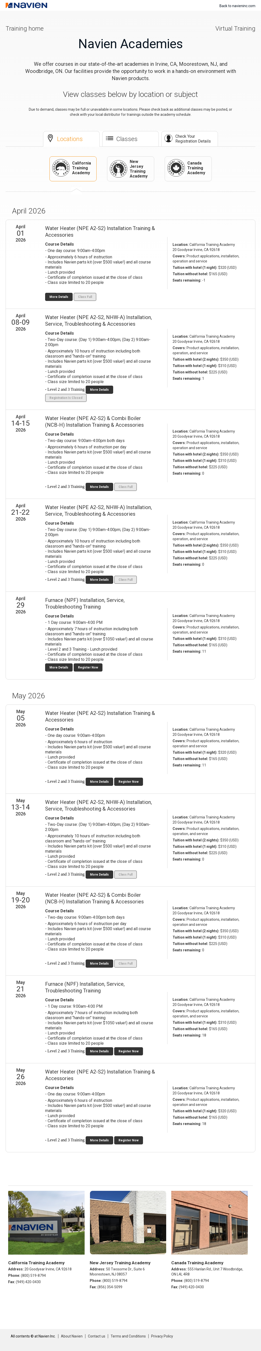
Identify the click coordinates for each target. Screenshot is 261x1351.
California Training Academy (71, 167)
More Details (58, 297)
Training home (25, 28)
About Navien (72, 1336)
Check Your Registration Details (193, 139)
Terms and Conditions (128, 1336)
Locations (70, 139)
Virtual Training (235, 28)
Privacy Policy (162, 1336)
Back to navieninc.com (237, 6)
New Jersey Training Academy (129, 169)
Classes (127, 139)
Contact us (96, 1336)
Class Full (85, 297)
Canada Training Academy (186, 167)
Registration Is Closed (65, 398)
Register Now (88, 667)
